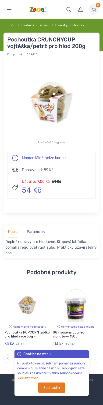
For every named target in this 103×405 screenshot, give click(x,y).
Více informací (28, 378)
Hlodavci (27, 25)
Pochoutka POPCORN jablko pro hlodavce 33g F (27, 334)
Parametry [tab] (36, 231)
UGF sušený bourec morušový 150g (68, 334)
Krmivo (44, 25)
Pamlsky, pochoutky (69, 25)
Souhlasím (51, 388)
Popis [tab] (13, 231)
